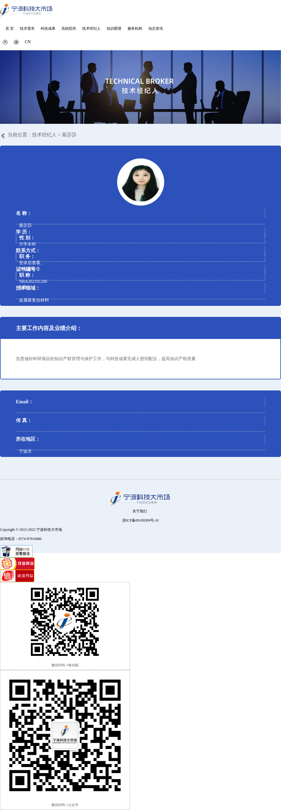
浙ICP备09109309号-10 (140, 520)
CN (28, 42)
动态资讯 (155, 28)
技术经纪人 (44, 134)
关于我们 (139, 511)
